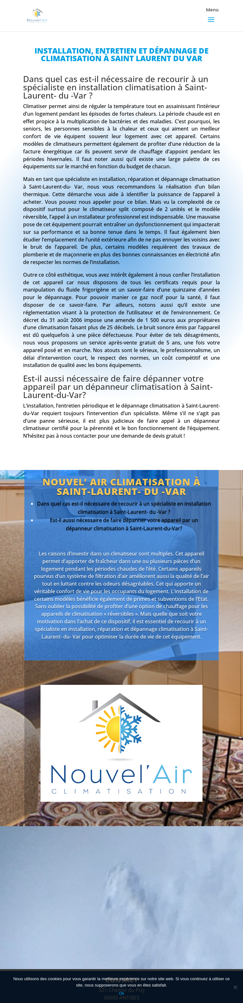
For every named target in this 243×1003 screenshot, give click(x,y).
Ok (121, 993)
